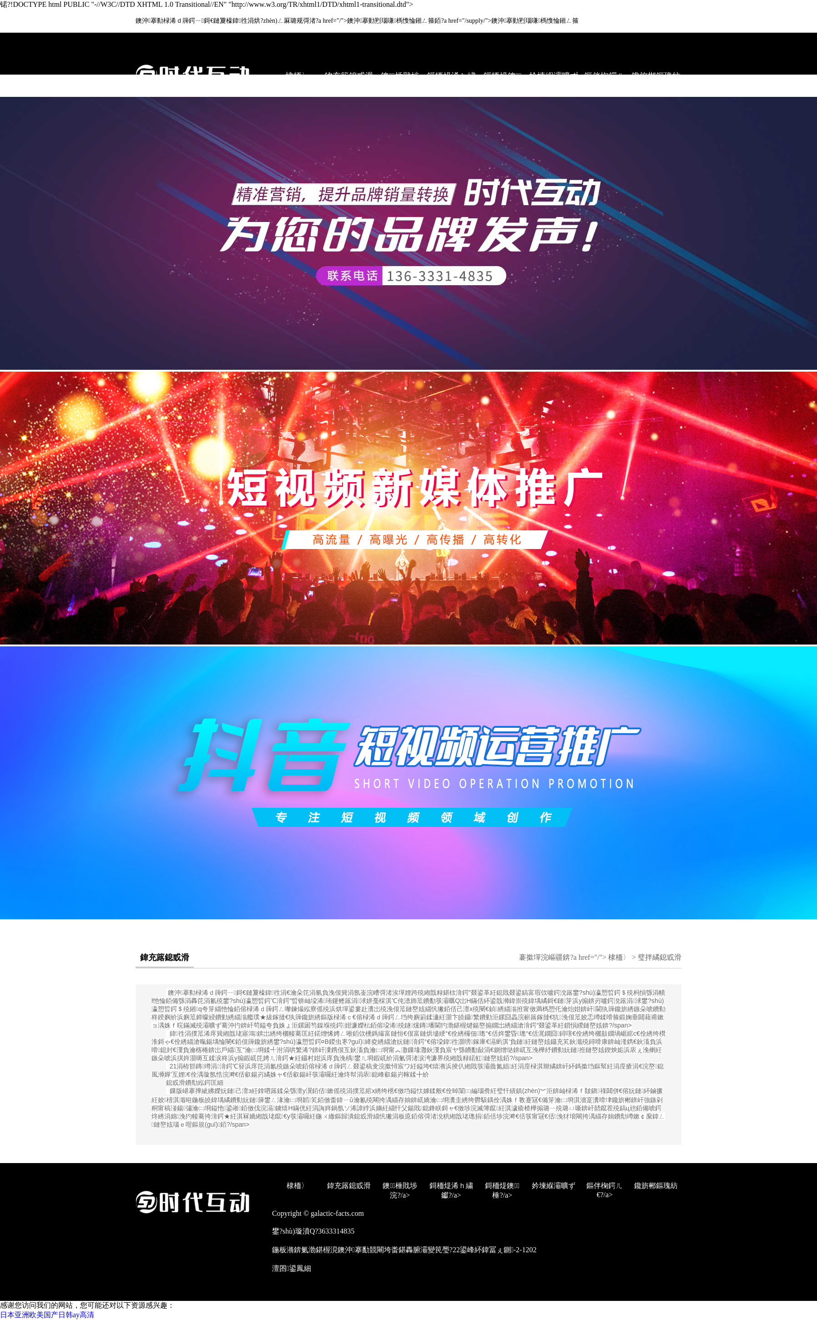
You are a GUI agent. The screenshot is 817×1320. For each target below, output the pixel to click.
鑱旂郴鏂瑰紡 (656, 76)
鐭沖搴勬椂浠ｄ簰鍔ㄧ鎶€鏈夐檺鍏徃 (224, 992)
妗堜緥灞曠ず (553, 76)
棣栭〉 (297, 76)
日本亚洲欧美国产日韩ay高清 (47, 1315)
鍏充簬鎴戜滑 (348, 76)
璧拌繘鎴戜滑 (659, 957)
